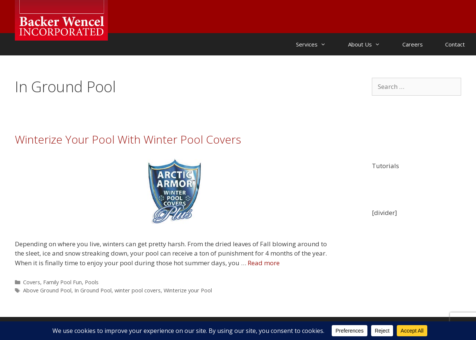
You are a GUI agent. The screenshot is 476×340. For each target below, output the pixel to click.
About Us (369, 44)
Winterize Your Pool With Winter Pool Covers (128, 139)
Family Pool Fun (62, 282)
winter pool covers (138, 290)
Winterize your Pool (188, 290)
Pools (92, 282)
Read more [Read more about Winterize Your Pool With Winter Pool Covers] (264, 263)
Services (316, 44)
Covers (31, 282)
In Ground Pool (93, 290)
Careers (412, 44)
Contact (455, 44)
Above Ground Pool (47, 290)
